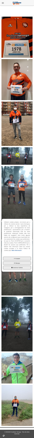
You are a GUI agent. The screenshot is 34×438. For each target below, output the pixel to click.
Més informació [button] (16, 250)
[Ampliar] (17, 36)
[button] (17, 3)
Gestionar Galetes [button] (17, 267)
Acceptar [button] (17, 258)
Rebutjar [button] (17, 263)
